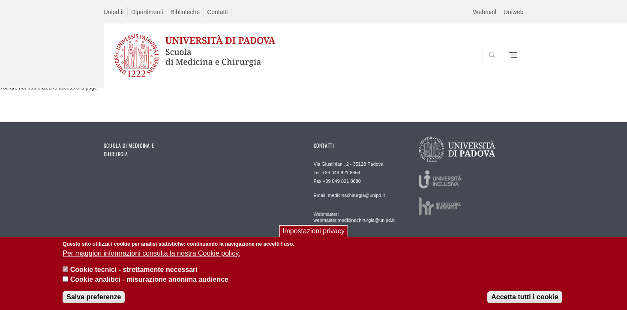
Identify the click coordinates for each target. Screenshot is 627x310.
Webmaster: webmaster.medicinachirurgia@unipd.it (354, 217)
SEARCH (508, 67)
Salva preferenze (93, 301)
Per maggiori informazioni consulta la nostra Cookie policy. (151, 258)
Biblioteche (185, 12)
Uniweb (514, 12)
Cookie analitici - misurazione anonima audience (149, 284)
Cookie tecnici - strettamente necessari (134, 274)
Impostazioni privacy (313, 235)
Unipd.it (114, 12)
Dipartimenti (147, 12)
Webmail (484, 12)
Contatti (217, 12)
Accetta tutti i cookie (524, 301)
